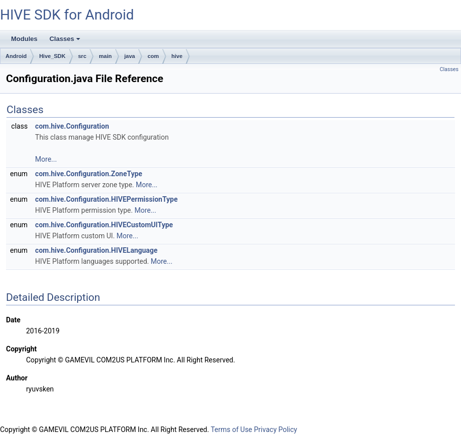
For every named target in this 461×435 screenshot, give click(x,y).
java (129, 56)
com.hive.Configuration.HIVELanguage (96, 250)
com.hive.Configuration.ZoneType (88, 174)
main (105, 56)
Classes (66, 41)
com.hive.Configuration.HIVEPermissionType (106, 199)
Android (16, 56)
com (153, 56)
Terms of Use (231, 429)
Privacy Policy (275, 429)
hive (176, 56)
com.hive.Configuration (72, 126)
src (82, 56)
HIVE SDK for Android (67, 15)
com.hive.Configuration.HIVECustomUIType (104, 225)
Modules (24, 39)
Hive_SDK (52, 56)
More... (46, 159)
